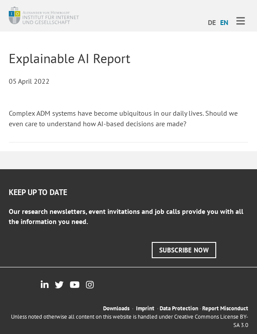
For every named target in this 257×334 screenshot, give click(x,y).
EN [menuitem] (224, 22)
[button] (184, 250)
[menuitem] (212, 22)
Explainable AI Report (69, 58)
